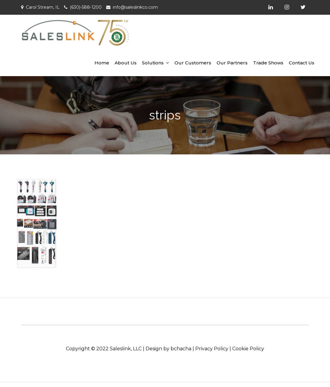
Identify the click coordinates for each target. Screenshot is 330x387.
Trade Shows (268, 63)
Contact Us (301, 63)
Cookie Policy (248, 348)
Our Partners (232, 63)
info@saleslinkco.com (135, 7)
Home (101, 63)
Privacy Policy (211, 348)
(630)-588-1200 (86, 7)
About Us (126, 63)
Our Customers (192, 63)
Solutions (153, 63)
